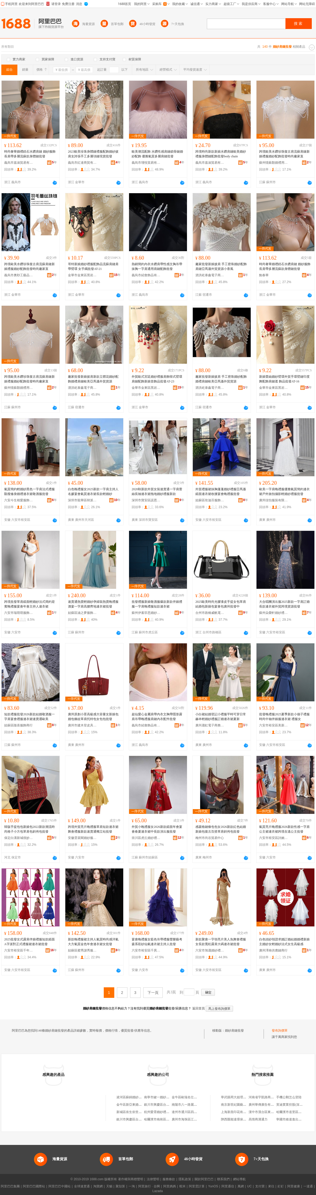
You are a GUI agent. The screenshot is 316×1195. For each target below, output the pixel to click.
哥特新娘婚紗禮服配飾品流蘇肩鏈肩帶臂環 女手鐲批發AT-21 (93, 266)
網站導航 (239, 1179)
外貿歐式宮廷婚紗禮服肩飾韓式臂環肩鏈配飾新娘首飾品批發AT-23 (157, 379)
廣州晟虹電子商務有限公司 (209, 725)
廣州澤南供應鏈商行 (273, 950)
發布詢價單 (280, 1030)
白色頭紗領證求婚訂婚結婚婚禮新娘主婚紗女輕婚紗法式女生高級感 (284, 941)
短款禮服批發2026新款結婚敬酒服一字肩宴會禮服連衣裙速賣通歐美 (29, 716)
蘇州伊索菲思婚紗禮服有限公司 (146, 613)
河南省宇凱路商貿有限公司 (268, 1097)
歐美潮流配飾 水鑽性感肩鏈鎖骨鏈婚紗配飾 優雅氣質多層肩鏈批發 (157, 154)
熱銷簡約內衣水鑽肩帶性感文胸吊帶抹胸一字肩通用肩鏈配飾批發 (157, 266)
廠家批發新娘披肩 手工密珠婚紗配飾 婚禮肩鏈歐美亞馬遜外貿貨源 (221, 379)
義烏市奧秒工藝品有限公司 (18, 275)
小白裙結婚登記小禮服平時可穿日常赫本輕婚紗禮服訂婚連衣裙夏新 (220, 716)
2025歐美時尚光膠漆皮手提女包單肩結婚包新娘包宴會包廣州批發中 (220, 604)
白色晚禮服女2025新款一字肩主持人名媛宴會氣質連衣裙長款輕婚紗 (93, 491)
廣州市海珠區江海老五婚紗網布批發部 (198, 1119)
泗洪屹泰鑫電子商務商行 (209, 275)
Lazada (157, 1191)
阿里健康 (293, 1186)
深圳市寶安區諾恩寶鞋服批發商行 (146, 500)
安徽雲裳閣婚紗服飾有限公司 (82, 838)
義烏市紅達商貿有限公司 (82, 162)
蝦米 (182, 1186)
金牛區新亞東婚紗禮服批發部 (136, 1104)
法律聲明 (153, 1179)
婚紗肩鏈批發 (234, 1030)
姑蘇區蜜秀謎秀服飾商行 (82, 950)
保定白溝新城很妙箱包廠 (18, 838)
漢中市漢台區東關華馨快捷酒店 (271, 1112)
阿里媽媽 (169, 1186)
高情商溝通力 (258, 1119)
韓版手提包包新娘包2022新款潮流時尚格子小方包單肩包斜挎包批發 (29, 829)
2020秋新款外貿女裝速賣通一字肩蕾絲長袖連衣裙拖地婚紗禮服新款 (157, 491)
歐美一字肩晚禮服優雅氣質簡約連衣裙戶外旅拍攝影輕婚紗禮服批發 (284, 491)
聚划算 (120, 1186)
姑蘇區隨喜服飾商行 (18, 725)
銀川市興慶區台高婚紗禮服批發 (138, 1119)
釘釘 (281, 1186)
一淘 (132, 1186)
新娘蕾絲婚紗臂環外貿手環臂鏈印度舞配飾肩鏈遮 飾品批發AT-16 (284, 379)
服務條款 (168, 1179)
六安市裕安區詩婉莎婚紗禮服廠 (273, 838)
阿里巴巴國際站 (34, 1186)
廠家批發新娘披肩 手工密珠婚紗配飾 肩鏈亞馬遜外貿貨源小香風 (221, 266)
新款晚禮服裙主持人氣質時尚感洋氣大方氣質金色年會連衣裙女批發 (93, 941)
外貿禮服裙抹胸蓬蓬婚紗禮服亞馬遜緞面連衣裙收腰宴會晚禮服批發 (220, 491)
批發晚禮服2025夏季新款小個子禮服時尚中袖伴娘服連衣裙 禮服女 (284, 716)
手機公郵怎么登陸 (289, 1097)
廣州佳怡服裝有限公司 (273, 500)
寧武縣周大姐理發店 (235, 1097)
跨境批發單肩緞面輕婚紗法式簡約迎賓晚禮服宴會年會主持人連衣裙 (29, 604)
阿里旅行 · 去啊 (149, 1186)
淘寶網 (98, 1186)
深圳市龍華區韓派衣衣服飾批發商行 (82, 500)
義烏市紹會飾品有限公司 (146, 275)
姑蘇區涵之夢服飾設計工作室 (82, 613)
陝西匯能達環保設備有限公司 (241, 1119)
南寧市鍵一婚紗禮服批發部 (163, 1097)
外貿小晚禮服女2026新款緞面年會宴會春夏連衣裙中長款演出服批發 (157, 829)
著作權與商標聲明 (130, 1179)
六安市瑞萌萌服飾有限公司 (18, 613)
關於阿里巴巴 (204, 1179)
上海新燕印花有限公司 (237, 1112)
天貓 (109, 1186)
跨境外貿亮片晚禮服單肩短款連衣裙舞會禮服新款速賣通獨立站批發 (93, 829)
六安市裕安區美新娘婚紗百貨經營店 (273, 725)
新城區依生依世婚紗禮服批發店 (138, 1112)
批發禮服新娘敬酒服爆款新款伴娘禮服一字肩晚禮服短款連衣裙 (157, 604)
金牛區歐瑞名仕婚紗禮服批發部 (194, 1097)
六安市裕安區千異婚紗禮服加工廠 (146, 950)
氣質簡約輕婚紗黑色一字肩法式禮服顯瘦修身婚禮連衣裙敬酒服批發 (29, 491)
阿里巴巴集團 (10, 1186)
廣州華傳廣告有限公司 (264, 1104)
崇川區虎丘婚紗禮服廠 (146, 838)
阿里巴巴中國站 (59, 1186)
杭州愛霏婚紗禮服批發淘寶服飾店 (167, 1112)
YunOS (213, 1186)
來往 (271, 1186)
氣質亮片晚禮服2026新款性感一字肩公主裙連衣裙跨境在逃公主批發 (284, 829)
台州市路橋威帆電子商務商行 (209, 613)
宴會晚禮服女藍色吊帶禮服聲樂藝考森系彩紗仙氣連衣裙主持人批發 (157, 941)
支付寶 (260, 1186)
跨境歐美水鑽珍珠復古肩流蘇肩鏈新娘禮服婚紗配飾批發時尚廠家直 (284, 154)
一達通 (308, 1186)
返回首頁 (198, 1008)
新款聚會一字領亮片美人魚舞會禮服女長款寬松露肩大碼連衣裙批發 (220, 941)
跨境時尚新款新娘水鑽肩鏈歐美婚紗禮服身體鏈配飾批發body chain (220, 154)
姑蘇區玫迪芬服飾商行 (209, 500)
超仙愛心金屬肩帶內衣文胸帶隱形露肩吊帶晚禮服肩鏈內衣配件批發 (157, 716)
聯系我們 (223, 1179)
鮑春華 (264, 275)
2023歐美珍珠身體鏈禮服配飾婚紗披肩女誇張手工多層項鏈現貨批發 (93, 154)
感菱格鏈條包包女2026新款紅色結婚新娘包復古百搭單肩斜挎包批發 (220, 829)
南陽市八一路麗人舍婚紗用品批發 (195, 1104)
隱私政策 (185, 1179)
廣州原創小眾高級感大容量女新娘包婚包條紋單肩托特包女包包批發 (93, 716)
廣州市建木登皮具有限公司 (82, 725)
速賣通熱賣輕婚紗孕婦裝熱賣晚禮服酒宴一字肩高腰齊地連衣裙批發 (93, 604)
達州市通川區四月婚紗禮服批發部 (195, 1112)
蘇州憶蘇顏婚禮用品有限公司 (273, 162)
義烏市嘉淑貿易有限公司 (18, 162)
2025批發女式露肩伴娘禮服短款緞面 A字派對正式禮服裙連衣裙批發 (29, 941)
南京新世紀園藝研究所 (237, 1104)
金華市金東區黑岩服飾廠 (82, 275)
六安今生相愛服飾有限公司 (18, 500)
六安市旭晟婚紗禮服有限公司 (209, 950)
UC (249, 1186)
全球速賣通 (82, 1186)
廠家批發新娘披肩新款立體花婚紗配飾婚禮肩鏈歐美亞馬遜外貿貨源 (93, 379)
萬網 (241, 1186)
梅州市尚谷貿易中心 (209, 838)
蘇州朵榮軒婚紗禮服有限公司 (273, 613)
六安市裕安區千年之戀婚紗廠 (18, 950)
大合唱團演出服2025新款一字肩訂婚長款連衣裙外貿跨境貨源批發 (284, 604)
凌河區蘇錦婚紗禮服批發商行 (136, 1097)
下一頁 (153, 992)
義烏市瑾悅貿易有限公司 (146, 162)
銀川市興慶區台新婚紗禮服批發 (166, 1104)
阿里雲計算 (197, 1186)
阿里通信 (227, 1186)
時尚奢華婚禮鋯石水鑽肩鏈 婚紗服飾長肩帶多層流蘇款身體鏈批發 (30, 154)
